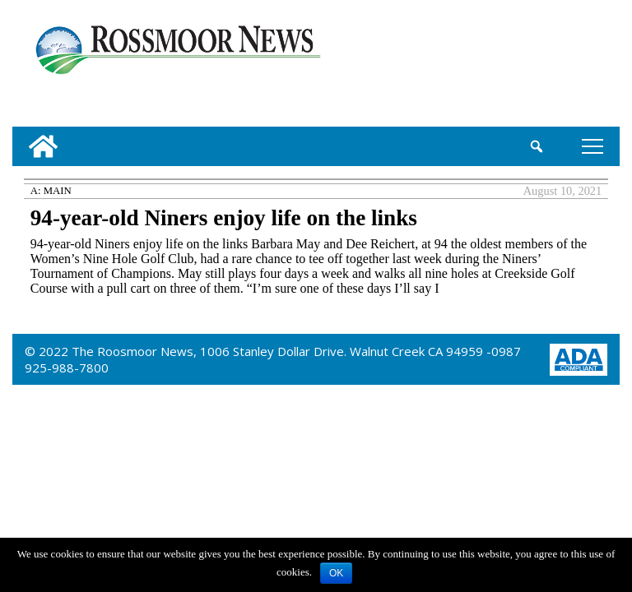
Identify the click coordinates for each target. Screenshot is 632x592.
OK (336, 573)
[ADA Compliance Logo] (578, 358)
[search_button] (537, 146)
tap (592, 146)
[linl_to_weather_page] (563, 67)
